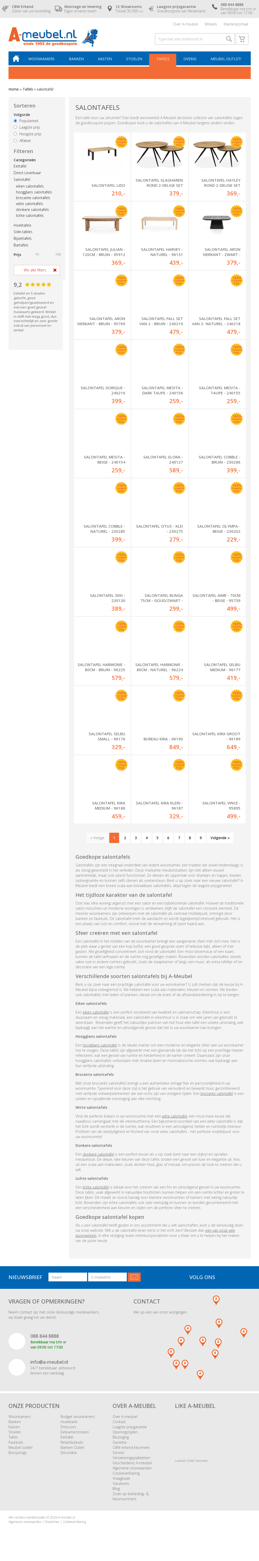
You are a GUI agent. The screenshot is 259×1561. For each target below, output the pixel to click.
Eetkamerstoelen (75, 1434)
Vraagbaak (121, 1480)
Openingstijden (125, 1434)
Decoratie (69, 1454)
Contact (119, 1423)
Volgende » (220, 839)
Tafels (163, 60)
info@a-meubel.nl (49, 1364)
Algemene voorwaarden (132, 1470)
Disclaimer (52, 1524)
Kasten (106, 60)
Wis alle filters (35, 272)
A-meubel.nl (66, 1519)
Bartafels (21, 247)
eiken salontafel (96, 1014)
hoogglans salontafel (100, 1047)
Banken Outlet (72, 1449)
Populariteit (26, 122)
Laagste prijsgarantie (130, 1428)
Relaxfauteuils (72, 1444)
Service (118, 1454)
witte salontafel (174, 1118)
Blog (116, 1490)
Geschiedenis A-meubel (132, 1464)
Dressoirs (68, 1428)
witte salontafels (29, 205)
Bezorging (121, 1439)
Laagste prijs (27, 129)
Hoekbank (69, 1423)
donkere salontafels (32, 211)
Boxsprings (18, 1454)
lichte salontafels (30, 217)
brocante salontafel (216, 1095)
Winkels (211, 24)
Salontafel (22, 181)
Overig (189, 60)
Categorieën (25, 161)
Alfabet (22, 142)
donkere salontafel (98, 1156)
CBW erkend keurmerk (131, 1449)
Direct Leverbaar (27, 174)
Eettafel (20, 168)
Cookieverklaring (126, 1475)
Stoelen (135, 60)
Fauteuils (16, 1444)
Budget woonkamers (78, 1418)
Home (14, 91)
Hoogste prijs (27, 136)
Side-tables (23, 233)
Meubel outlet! (225, 60)
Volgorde (22, 116)
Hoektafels (22, 227)
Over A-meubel (185, 24)
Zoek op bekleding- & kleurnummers (131, 1498)
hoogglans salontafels (34, 194)
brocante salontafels (33, 199)
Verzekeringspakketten (131, 1459)
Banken (77, 60)
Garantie (120, 1444)
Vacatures (121, 1485)
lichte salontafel (96, 1189)
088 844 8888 (44, 1338)
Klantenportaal (236, 24)
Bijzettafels (23, 240)
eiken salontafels (30, 188)
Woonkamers (43, 60)
